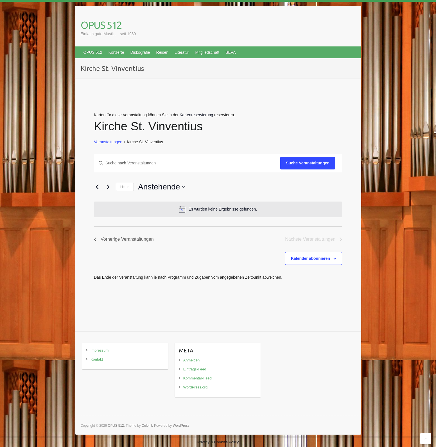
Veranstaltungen (108, 142)
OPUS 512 (101, 25)
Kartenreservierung (196, 115)
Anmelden (191, 360)
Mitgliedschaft (207, 52)
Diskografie (140, 52)
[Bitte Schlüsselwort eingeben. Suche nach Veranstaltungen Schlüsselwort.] (187, 163)
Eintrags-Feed (194, 369)
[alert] (218, 209)
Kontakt (97, 359)
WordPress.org (195, 387)
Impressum (100, 350)
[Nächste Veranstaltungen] (108, 187)
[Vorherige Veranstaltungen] (97, 187)
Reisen (162, 52)
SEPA (230, 52)
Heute (124, 187)
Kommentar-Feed (197, 378)
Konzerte (116, 52)
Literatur (182, 52)
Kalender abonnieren (310, 258)
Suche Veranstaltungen (307, 163)
